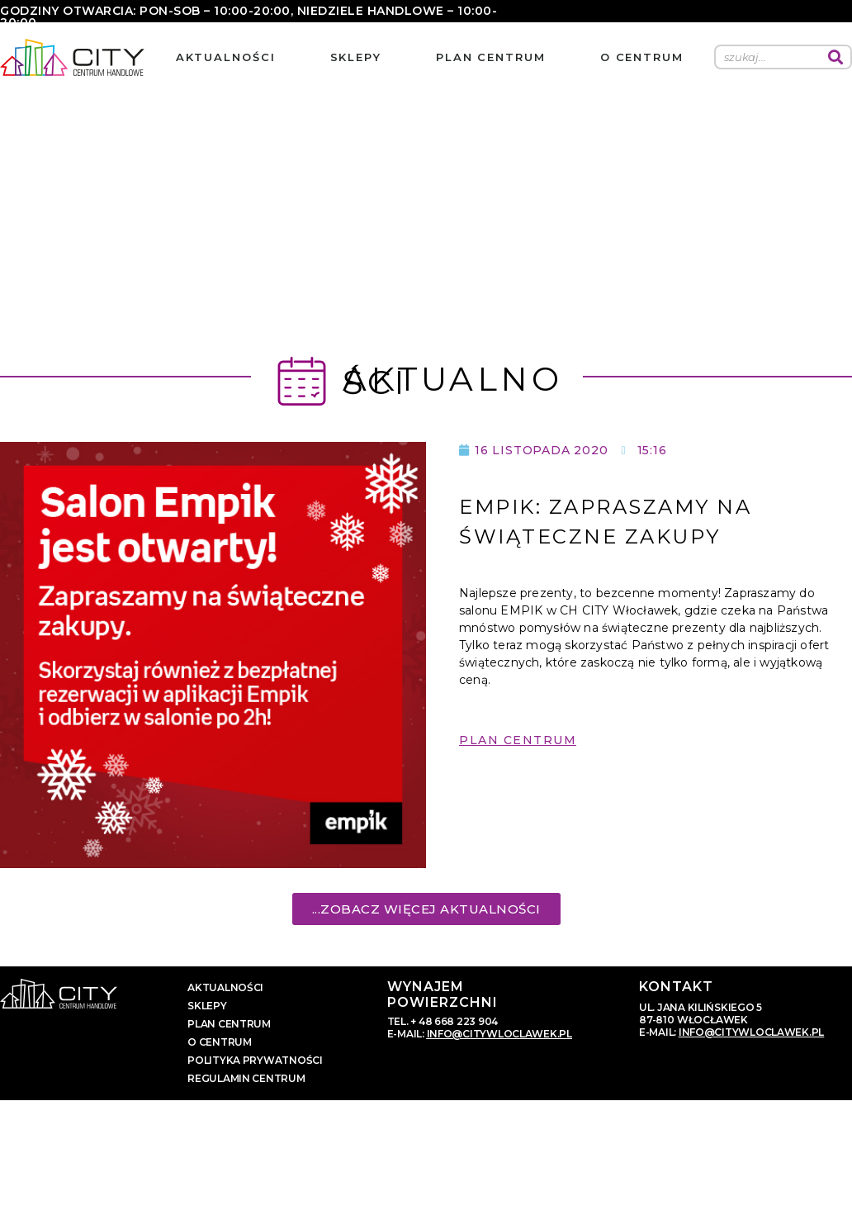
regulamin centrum (246, 1078)
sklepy (355, 57)
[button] (517, 752)
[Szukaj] (835, 57)
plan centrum (491, 57)
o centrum (642, 57)
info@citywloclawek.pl (499, 1034)
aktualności (226, 57)
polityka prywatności (255, 1060)
